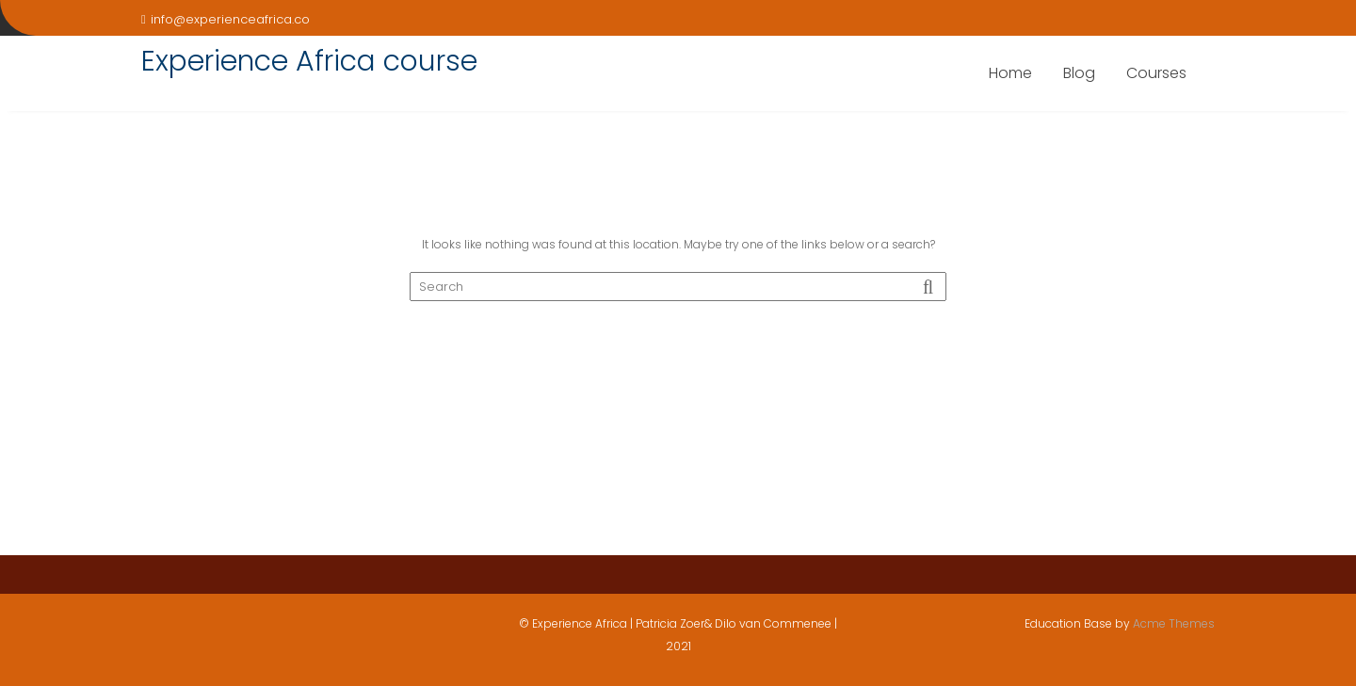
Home (1010, 73)
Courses (1156, 73)
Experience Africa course (309, 61)
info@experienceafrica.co (225, 19)
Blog (1079, 73)
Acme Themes (1174, 623)
